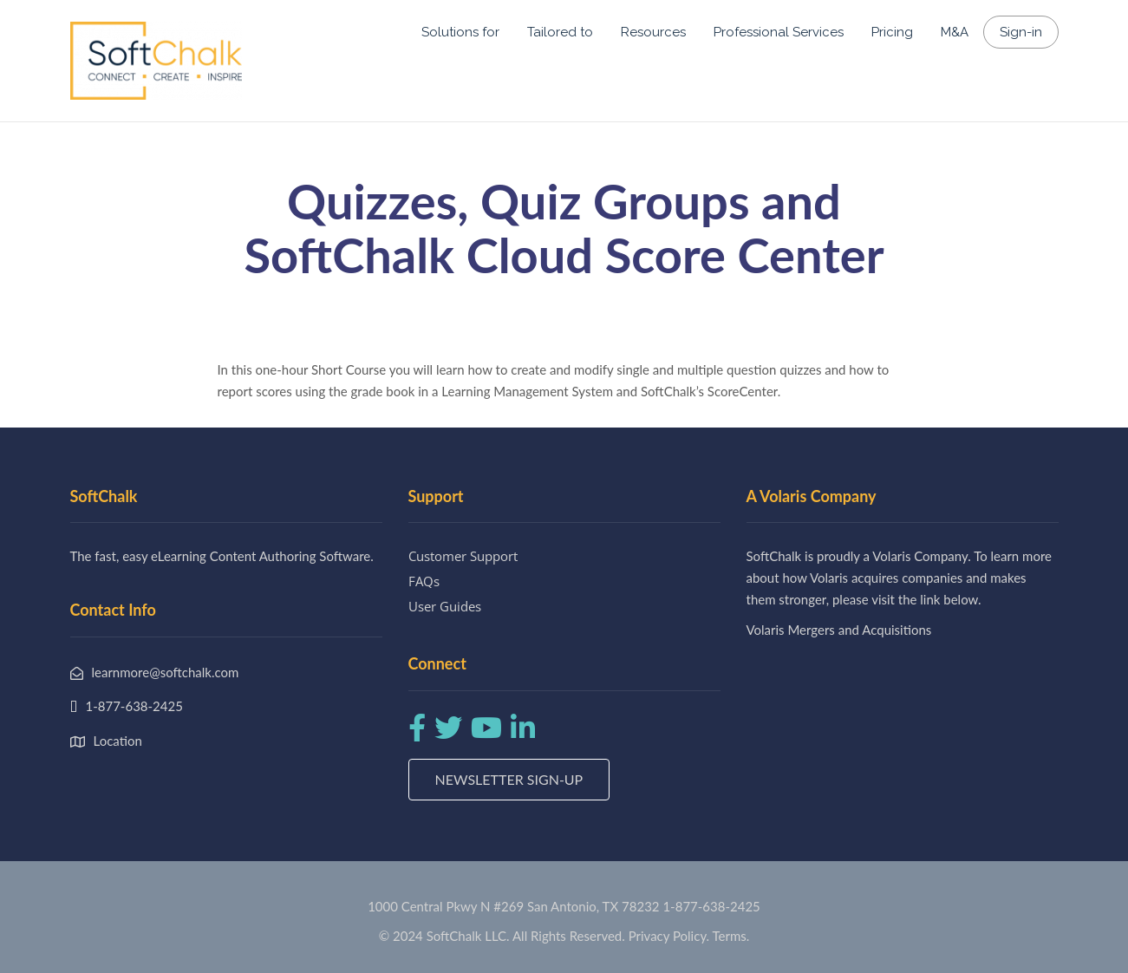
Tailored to (560, 32)
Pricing (892, 32)
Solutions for (460, 32)
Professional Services (779, 32)
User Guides (444, 606)
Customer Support (463, 556)
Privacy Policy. (669, 936)
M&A (954, 32)
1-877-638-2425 (711, 906)
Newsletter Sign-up (509, 779)
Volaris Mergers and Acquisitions (839, 629)
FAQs (424, 581)
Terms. (731, 936)
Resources (653, 32)
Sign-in (1021, 32)
